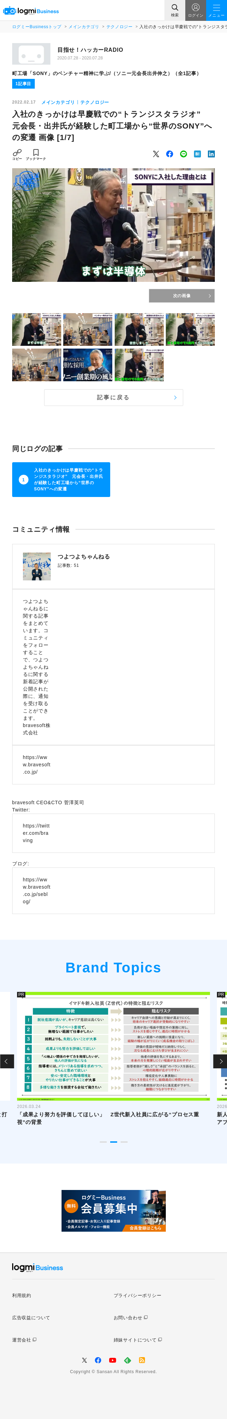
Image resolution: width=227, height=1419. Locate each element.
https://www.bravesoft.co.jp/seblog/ (37, 890)
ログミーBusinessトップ (37, 27)
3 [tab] (124, 1142)
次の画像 (182, 295)
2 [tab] (113, 1142)
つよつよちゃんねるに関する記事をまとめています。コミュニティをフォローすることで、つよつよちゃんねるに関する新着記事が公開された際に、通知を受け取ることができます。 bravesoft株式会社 (37, 666)
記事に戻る (113, 397)
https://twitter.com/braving (36, 833)
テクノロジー (119, 27)
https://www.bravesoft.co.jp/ (37, 765)
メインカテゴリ (83, 27)
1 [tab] (103, 1142)
